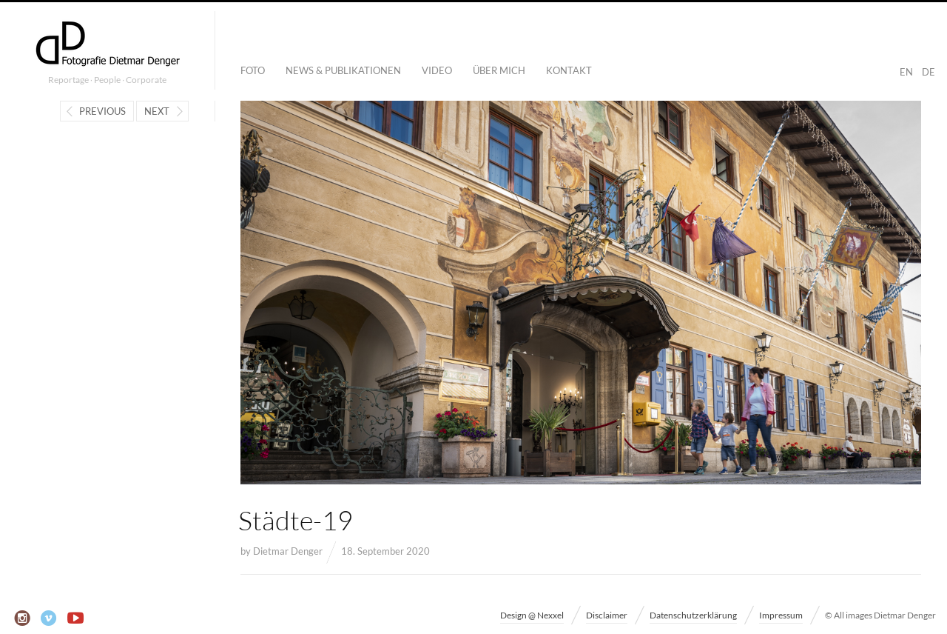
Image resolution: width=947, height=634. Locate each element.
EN (906, 72)
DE (928, 72)
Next (156, 111)
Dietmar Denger (288, 551)
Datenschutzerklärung (693, 615)
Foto (252, 70)
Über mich (499, 70)
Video (437, 70)
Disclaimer (606, 615)
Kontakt (569, 70)
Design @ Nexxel (532, 615)
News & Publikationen (343, 70)
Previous (102, 111)
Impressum (781, 615)
